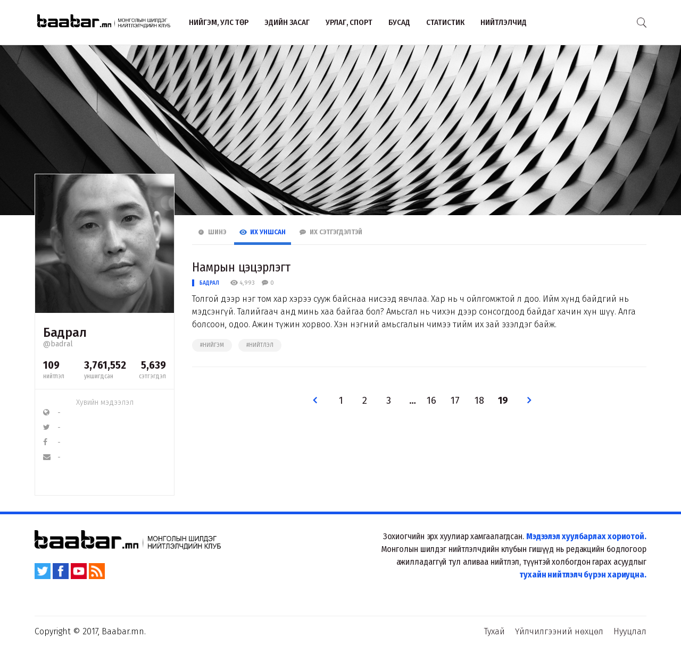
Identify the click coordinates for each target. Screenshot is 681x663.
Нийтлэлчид (503, 22)
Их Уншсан (262, 232)
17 (455, 400)
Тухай (494, 631)
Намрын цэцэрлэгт (241, 267)
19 (503, 400)
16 (431, 400)
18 (479, 400)
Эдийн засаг (287, 22)
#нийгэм (212, 345)
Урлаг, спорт (349, 22)
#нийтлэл (259, 345)
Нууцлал (629, 631)
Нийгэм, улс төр (218, 22)
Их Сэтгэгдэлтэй (330, 232)
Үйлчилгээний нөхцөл (559, 631)
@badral (58, 343)
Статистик (445, 22)
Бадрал (209, 282)
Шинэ (211, 232)
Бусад (399, 22)
